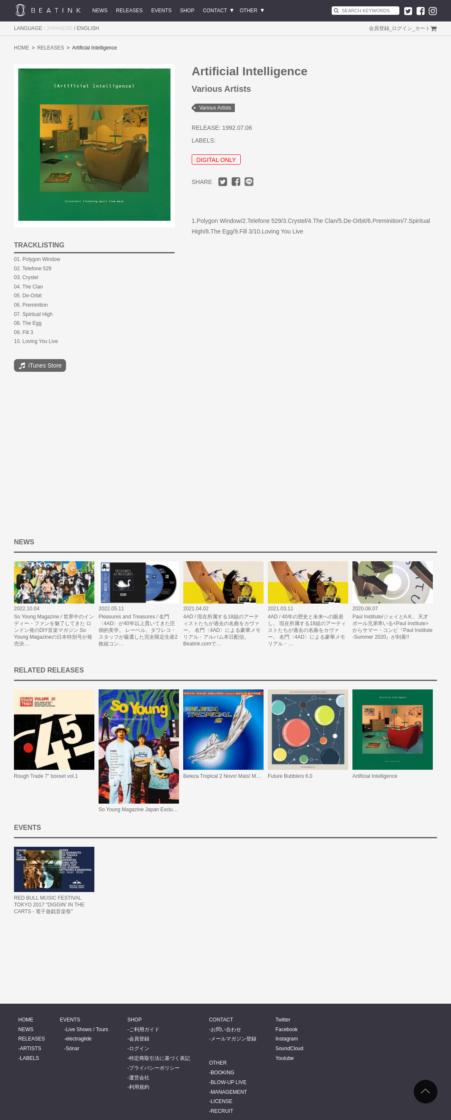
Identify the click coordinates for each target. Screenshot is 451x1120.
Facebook (286, 1029)
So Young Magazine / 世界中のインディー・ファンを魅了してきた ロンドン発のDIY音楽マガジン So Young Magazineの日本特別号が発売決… (54, 630)
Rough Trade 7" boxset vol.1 (46, 776)
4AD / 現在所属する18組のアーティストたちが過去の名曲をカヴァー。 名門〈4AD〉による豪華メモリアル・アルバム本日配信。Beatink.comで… (222, 630)
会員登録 (379, 28)
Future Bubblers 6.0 (290, 776)
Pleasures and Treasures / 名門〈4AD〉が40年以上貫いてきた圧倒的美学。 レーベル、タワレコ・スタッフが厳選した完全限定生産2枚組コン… (138, 630)
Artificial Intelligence (374, 776)
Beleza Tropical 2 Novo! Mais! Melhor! (226, 776)
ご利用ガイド (144, 1029)
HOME (21, 48)
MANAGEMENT (229, 1092)
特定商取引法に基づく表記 (159, 1058)
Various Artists (215, 108)
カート (422, 28)
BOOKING (222, 1073)
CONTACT (215, 11)
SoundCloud (289, 1048)
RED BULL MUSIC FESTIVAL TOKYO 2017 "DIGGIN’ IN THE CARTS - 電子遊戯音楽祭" (49, 904)
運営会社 (139, 1078)
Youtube (284, 1058)
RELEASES (129, 11)
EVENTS (161, 11)
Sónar (72, 1048)
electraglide (78, 1039)
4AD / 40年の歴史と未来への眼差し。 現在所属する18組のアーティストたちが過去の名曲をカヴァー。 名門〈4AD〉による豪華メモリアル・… (307, 630)
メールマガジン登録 (233, 1039)
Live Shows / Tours (87, 1029)
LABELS (29, 1058)
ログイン (402, 28)
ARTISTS (30, 1048)
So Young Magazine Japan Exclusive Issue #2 (151, 810)
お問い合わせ (226, 1029)
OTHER (249, 11)
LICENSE (221, 1101)
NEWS (99, 11)
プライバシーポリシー (154, 1068)
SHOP (187, 11)
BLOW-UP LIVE (229, 1082)
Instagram (286, 1039)
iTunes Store (40, 366)
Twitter (282, 1020)
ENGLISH (88, 28)
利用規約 (139, 1087)
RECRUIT (222, 1111)
